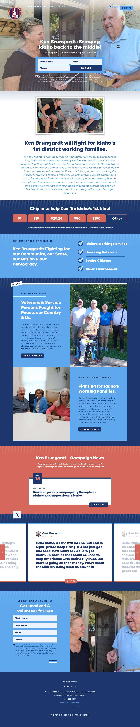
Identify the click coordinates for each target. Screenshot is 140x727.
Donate (126, 8)
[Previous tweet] (2, 552)
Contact (74, 6)
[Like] (67, 581)
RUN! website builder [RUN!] (73, 707)
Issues (52, 6)
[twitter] (113, 7)
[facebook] (108, 7)
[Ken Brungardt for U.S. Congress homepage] (15, 13)
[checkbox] (36, 76)
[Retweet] (73, 581)
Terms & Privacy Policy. (96, 81)
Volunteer (63, 6)
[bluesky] (116, 7)
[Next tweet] (137, 552)
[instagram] (111, 7)
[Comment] (70, 581)
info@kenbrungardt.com (70, 702)
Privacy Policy (70, 681)
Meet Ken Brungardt (37, 6)
